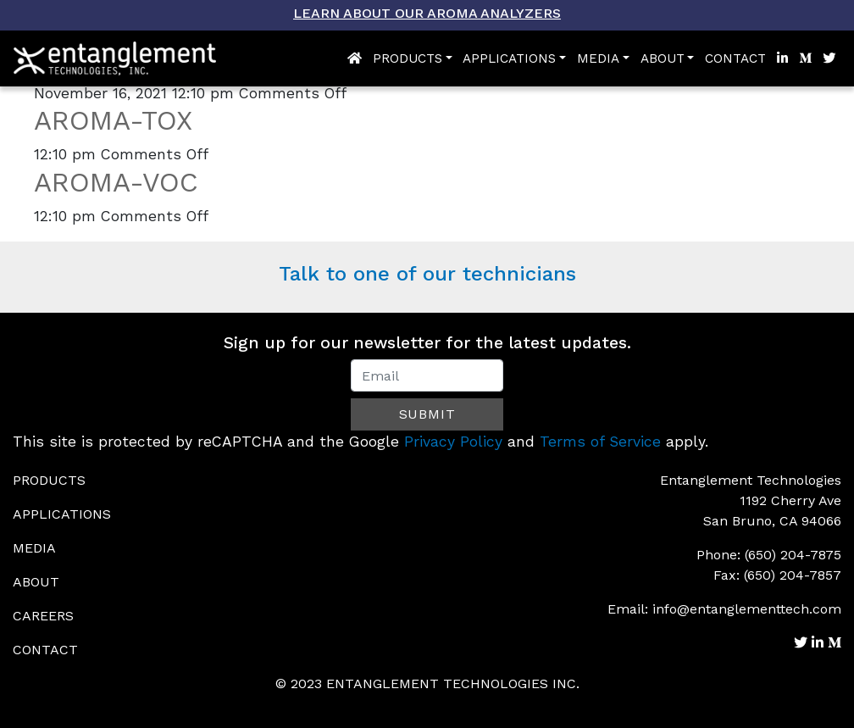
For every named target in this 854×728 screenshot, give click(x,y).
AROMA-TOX (113, 120)
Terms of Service (600, 441)
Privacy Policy (453, 441)
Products (407, 58)
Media (598, 58)
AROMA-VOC (116, 182)
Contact (735, 58)
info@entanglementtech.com (746, 609)
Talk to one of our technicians (427, 274)
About (662, 58)
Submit (427, 414)
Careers (43, 616)
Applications (509, 58)
